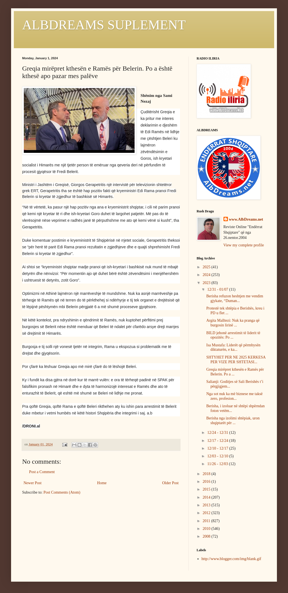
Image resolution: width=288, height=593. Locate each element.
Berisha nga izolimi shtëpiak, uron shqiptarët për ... (232, 420)
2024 (207, 275)
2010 (207, 529)
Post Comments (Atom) (61, 492)
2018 (207, 474)
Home (102, 483)
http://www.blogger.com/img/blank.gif (231, 559)
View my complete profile (243, 245)
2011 (207, 521)
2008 (207, 536)
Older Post (170, 483)
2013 (207, 505)
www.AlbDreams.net (246, 219)
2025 (207, 267)
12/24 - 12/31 (218, 432)
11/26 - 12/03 (218, 464)
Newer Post (33, 483)
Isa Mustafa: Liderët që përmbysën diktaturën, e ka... (233, 347)
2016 (207, 481)
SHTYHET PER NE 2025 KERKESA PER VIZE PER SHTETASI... (236, 359)
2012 (207, 513)
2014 (207, 497)
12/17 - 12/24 (218, 441)
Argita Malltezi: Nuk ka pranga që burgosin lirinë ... (232, 322)
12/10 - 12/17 (218, 448)
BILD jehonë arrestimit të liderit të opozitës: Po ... (233, 335)
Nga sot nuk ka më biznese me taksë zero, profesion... (234, 396)
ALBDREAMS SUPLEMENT (104, 24)
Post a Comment (42, 472)
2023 (207, 283)
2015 (207, 489)
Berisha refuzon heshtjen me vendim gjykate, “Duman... (234, 298)
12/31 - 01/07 (218, 289)
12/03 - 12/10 (218, 456)
